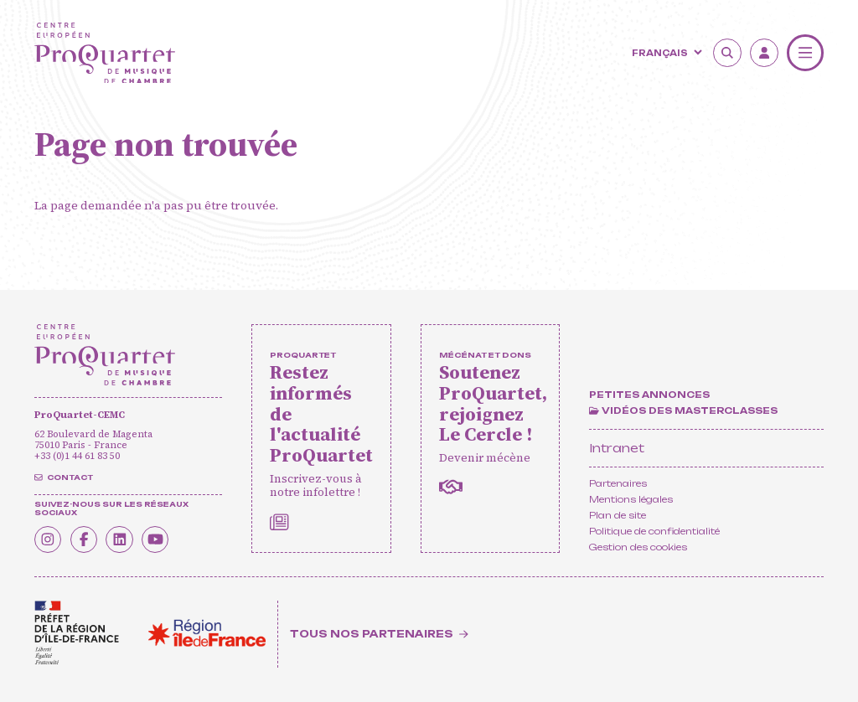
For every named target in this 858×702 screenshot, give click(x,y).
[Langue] (665, 52)
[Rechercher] (727, 53)
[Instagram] (48, 538)
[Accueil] (104, 53)
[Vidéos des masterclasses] (683, 411)
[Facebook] (85, 538)
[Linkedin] (122, 538)
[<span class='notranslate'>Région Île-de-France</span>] (207, 633)
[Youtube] (159, 538)
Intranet (616, 448)
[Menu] (805, 52)
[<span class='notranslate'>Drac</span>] (76, 633)
